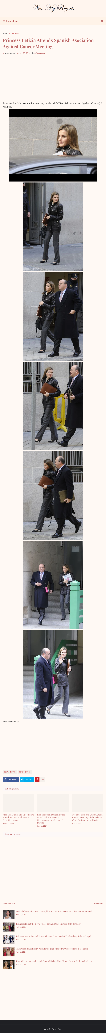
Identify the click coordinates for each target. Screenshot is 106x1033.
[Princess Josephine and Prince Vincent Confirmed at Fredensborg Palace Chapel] (8, 939)
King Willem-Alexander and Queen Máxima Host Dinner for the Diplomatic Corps (54, 961)
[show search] (102, 21)
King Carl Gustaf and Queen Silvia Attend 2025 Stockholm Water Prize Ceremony (18, 817)
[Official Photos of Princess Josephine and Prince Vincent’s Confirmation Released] (8, 914)
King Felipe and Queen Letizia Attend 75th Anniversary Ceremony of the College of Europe (51, 818)
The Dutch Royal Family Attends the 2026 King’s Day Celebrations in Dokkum (52, 948)
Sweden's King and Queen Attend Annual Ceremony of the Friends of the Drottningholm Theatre (87, 817)
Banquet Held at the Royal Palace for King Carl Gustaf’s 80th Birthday (48, 923)
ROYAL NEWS (14, 33)
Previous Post (9, 904)
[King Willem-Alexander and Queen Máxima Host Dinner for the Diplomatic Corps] (8, 964)
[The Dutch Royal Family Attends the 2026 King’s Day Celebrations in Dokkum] (8, 951)
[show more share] (42, 779)
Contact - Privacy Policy (53, 1029)
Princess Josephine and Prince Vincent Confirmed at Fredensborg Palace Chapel (53, 936)
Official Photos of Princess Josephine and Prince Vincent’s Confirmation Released (54, 911)
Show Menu (12, 21)
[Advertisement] (53, 78)
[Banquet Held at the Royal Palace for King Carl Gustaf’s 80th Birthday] (8, 927)
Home (5, 33)
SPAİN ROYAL (24, 772)
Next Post (98, 904)
